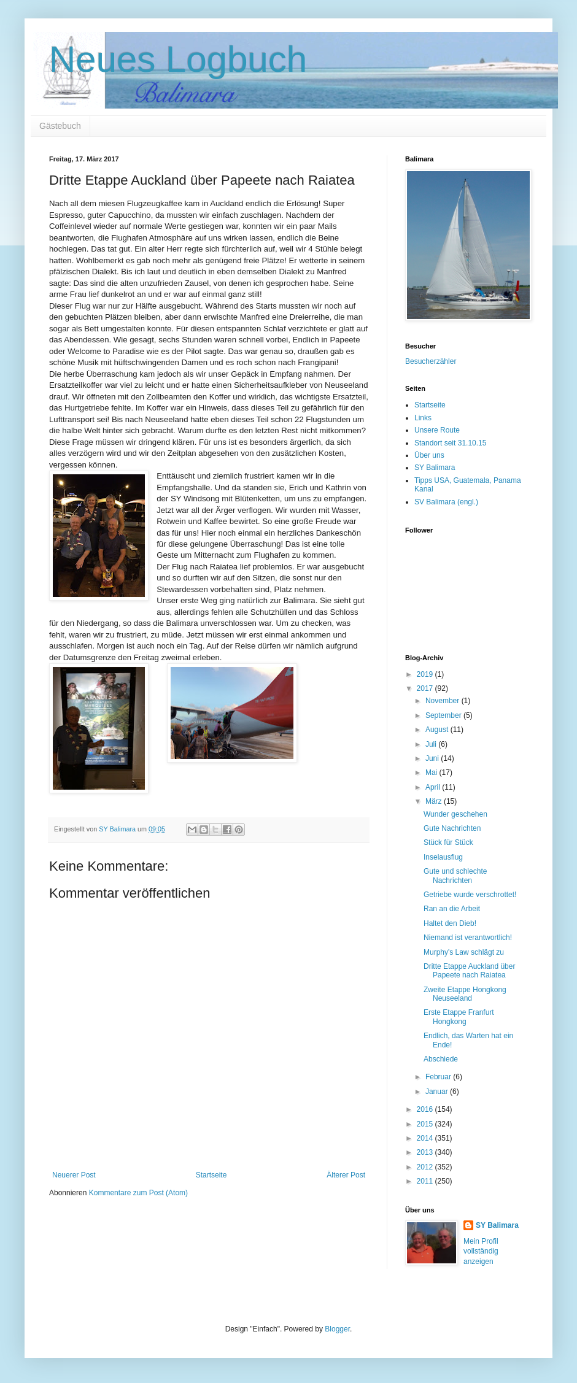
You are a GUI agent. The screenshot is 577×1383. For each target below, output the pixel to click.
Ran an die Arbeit (452, 908)
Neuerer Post (74, 1175)
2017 (426, 688)
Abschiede (441, 1059)
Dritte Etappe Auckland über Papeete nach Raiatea (469, 970)
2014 (426, 1138)
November (443, 700)
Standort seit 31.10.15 (450, 443)
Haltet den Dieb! (450, 923)
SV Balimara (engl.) (446, 502)
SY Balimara (434, 467)
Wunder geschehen (455, 814)
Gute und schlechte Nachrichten (455, 875)
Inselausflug (443, 857)
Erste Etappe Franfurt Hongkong (459, 1016)
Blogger (337, 1329)
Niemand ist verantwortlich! (468, 937)
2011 (426, 1181)
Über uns (429, 455)
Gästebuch (60, 126)
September (444, 715)
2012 (426, 1167)
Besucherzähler (430, 361)
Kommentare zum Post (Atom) (138, 1192)
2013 (426, 1152)
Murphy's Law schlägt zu (464, 952)
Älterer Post (346, 1175)
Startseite (211, 1175)
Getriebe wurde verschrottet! (470, 894)
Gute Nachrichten (452, 828)
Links (423, 418)
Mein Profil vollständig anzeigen (480, 1251)
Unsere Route (437, 430)
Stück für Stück (448, 842)
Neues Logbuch (178, 59)
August (438, 729)
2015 (426, 1124)
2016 (426, 1109)
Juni (433, 758)
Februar (439, 1077)
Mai (432, 772)
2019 (426, 674)
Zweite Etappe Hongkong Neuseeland (465, 994)
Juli (431, 744)
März (434, 801)
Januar (437, 1091)
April (433, 787)
